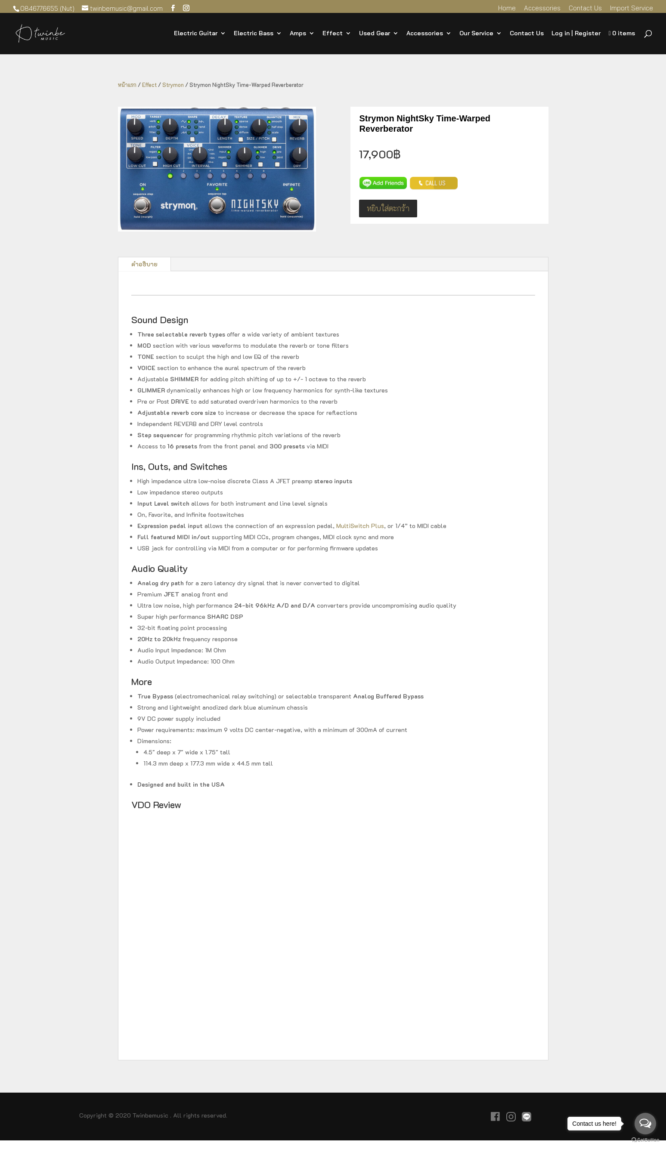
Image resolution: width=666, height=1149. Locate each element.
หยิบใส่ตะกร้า (388, 208)
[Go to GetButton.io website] (645, 1140)
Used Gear (374, 33)
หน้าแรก (127, 84)
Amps (298, 33)
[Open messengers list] (645, 1123)
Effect (332, 33)
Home (507, 8)
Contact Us (585, 8)
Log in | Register (576, 33)
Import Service (631, 8)
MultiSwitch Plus (360, 526)
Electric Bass (253, 33)
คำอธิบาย (144, 264)
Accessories (542, 8)
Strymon (173, 84)
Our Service (476, 33)
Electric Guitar (195, 33)
